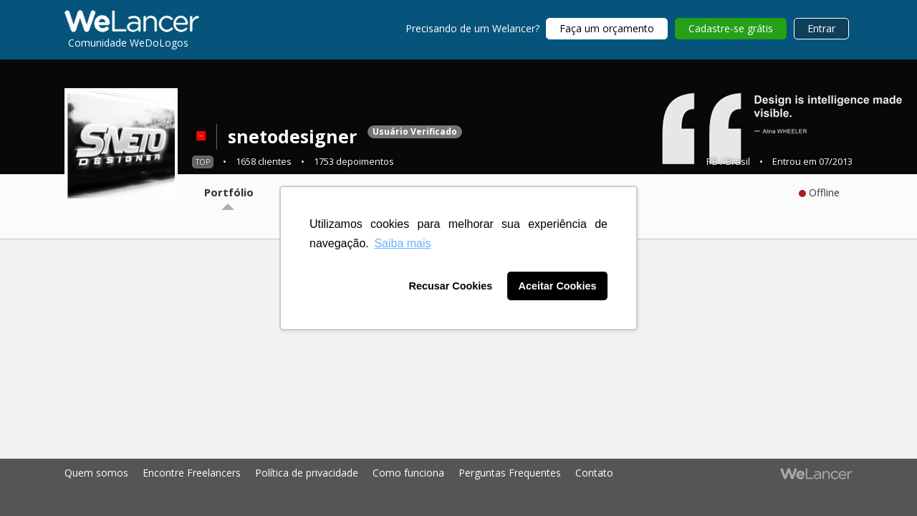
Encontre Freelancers (192, 472)
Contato (594, 472)
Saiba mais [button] (402, 243)
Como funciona (408, 472)
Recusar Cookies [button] (451, 286)
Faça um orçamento (607, 28)
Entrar (821, 28)
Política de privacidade (306, 472)
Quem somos (96, 472)
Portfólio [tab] (229, 192)
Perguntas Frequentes (509, 472)
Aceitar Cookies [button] (558, 286)
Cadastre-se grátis (730, 28)
